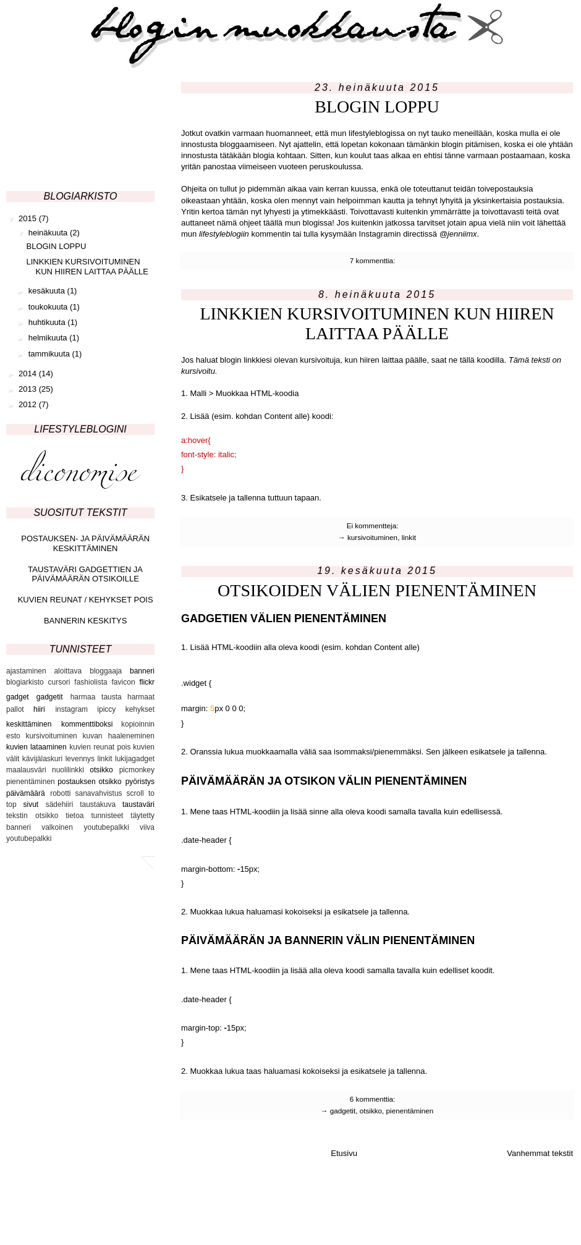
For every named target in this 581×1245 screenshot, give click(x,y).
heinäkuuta (49, 232)
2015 (29, 218)
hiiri (39, 709)
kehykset (140, 709)
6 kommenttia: (373, 1099)
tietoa (74, 815)
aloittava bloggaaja (88, 671)
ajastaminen (26, 671)
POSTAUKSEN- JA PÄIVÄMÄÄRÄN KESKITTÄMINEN (85, 543)
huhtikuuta (48, 322)
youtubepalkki (28, 838)
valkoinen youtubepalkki (85, 827)
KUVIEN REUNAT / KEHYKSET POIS (85, 599)
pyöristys (140, 781)
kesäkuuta (47, 290)
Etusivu (344, 1153)
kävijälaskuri (42, 758)
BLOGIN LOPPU (377, 106)
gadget (17, 697)
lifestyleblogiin (224, 233)
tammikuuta (50, 353)
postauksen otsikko (89, 781)
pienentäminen (410, 1111)
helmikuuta (48, 337)
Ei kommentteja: (374, 525)
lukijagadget (135, 758)
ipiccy (106, 709)
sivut (30, 804)
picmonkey (137, 770)
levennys (80, 758)
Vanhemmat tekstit (540, 1153)
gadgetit (343, 1111)
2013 (29, 389)
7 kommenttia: (373, 260)
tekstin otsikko (32, 815)
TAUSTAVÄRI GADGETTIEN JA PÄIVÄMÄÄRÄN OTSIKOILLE (85, 574)
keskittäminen (28, 724)
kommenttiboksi (86, 724)
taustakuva (98, 804)
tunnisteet (107, 815)
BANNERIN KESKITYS (85, 620)
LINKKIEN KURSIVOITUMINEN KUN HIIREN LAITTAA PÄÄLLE (377, 323)
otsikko (371, 1111)
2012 (29, 404)
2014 (29, 373)
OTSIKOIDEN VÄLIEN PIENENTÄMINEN (377, 590)
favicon (123, 682)
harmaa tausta (96, 697)
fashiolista (90, 682)
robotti (60, 793)
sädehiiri (60, 804)
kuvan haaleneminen (118, 736)
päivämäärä (25, 793)
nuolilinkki (68, 770)
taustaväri (138, 804)
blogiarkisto (25, 682)
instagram (71, 709)
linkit (409, 537)
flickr (147, 682)
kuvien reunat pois (99, 747)
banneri (142, 671)
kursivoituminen (372, 537)
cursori (59, 682)
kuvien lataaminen (36, 747)
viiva (147, 827)
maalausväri (26, 770)
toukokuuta (49, 306)
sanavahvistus (98, 793)
